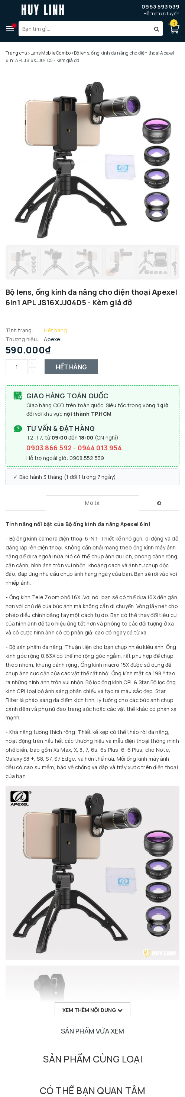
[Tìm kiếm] (156, 28)
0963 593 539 (160, 6)
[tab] (93, 503)
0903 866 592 (49, 447)
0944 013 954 (100, 447)
